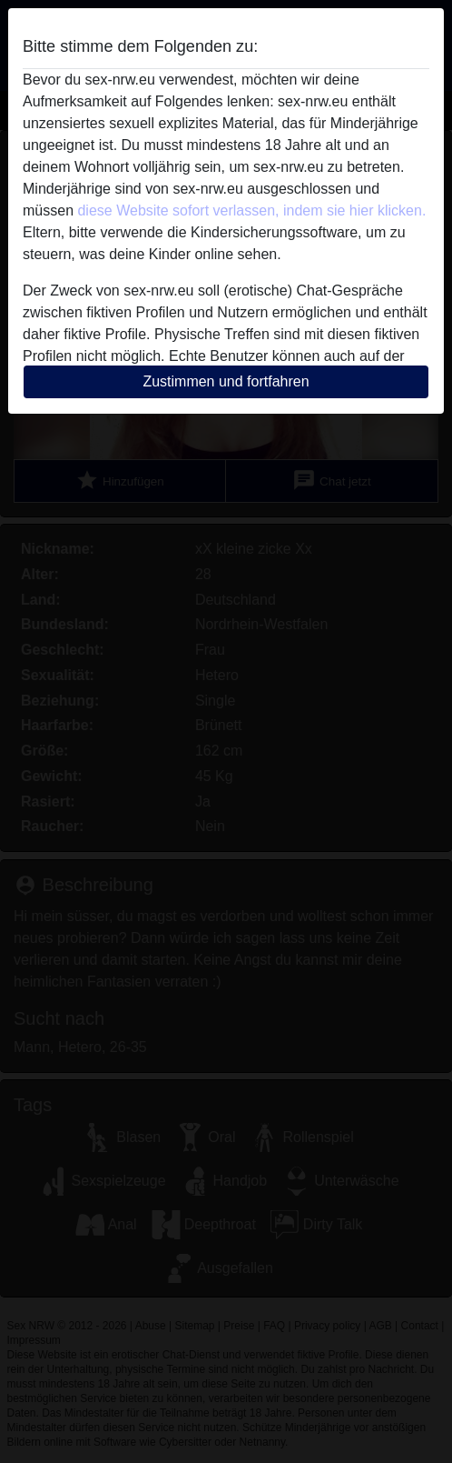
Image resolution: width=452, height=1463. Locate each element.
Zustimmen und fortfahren (225, 381)
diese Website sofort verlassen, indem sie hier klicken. (251, 210)
